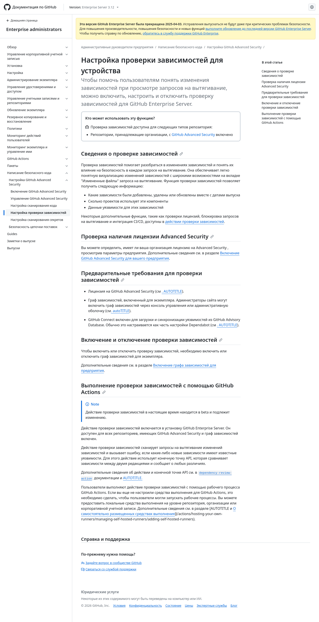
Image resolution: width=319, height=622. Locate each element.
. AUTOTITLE (172, 291)
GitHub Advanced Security (193, 134)
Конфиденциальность (145, 605)
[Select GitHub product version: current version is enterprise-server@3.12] (94, 7)
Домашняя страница (21, 20)
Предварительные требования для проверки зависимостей (141, 276)
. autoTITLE (120, 310)
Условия (119, 605)
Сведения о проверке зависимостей (132, 153)
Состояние (173, 605)
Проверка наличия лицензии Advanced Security (147, 236)
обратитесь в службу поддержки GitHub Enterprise (180, 33)
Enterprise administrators (34, 29)
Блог (233, 605)
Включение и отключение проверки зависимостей (151, 339)
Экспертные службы (212, 605)
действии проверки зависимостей (194, 221)
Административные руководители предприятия (117, 47)
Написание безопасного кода (180, 47)
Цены (189, 605)
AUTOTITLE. (132, 477)
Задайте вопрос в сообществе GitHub (111, 563)
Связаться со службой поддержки (108, 569)
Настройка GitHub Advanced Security (234, 47)
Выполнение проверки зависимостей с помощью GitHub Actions (157, 389)
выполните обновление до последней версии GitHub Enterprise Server (258, 29)
